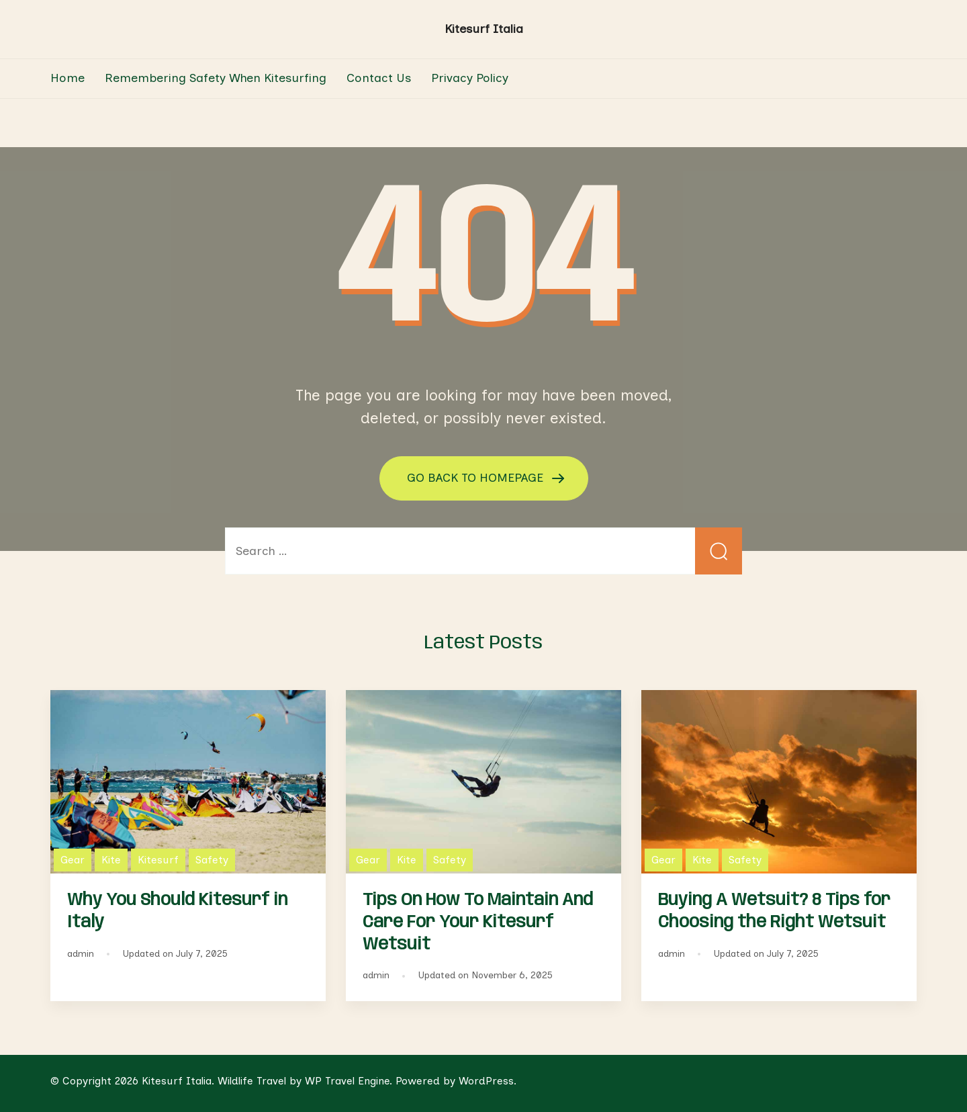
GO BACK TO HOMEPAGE (477, 477)
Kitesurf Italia (484, 29)
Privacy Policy (469, 78)
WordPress (486, 1080)
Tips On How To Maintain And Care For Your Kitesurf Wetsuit (478, 922)
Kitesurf (158, 859)
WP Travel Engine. (348, 1080)
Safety (211, 859)
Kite (111, 859)
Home (67, 78)
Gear (72, 859)
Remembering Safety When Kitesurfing (215, 78)
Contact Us (379, 78)
